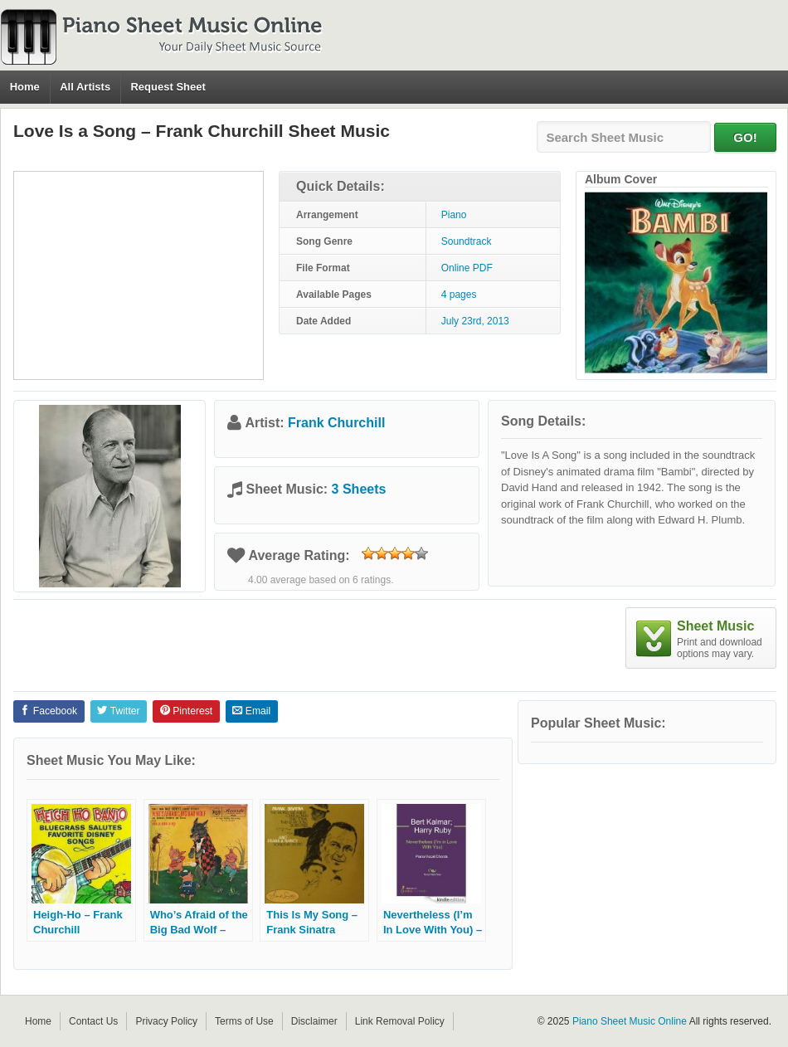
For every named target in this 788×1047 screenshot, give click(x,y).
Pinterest (186, 711)
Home (25, 86)
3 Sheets (359, 489)
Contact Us (93, 1021)
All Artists (85, 86)
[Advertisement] (138, 275)
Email (251, 711)
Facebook (48, 711)
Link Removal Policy (400, 1021)
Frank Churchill (336, 423)
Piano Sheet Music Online (629, 1021)
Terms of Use (244, 1021)
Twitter (118, 711)
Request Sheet (167, 86)
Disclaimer (314, 1021)
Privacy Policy (166, 1021)
